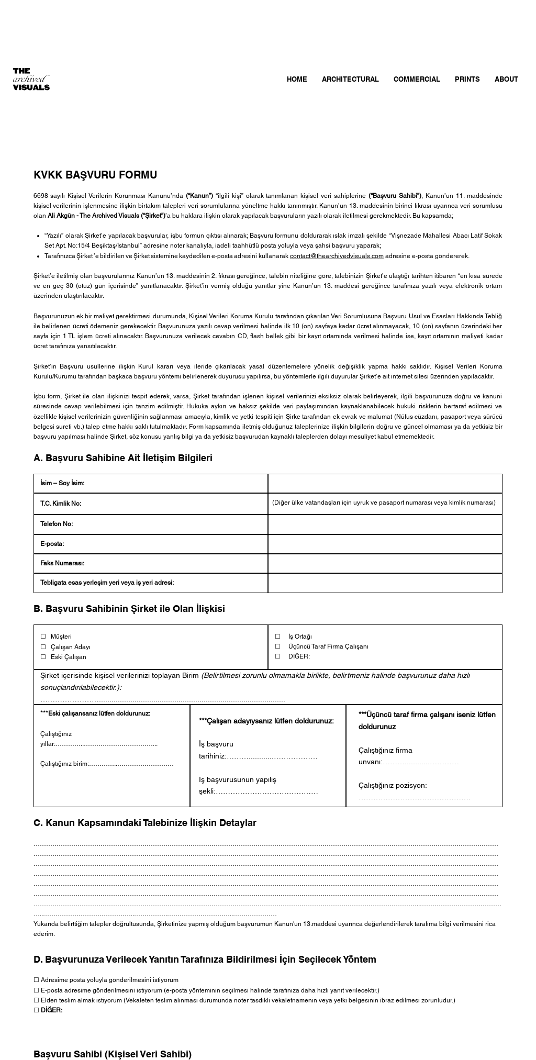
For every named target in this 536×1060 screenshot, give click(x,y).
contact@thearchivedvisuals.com (337, 256)
